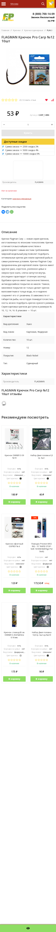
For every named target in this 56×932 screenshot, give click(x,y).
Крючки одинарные (33, 30)
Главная (5, 30)
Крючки (16, 30)
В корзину (14, 501)
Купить (28, 132)
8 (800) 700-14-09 (44, 14)
